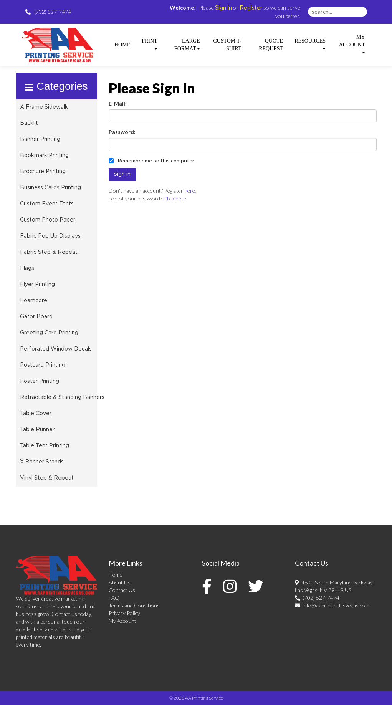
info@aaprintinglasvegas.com (332, 605)
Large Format (187, 44)
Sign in (223, 8)
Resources (310, 44)
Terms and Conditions (134, 605)
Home (115, 574)
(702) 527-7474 (317, 597)
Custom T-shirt (227, 44)
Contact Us (122, 590)
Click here (174, 198)
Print (149, 44)
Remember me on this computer (151, 160)
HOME (122, 45)
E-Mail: (118, 103)
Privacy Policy (124, 613)
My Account (122, 620)
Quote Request (271, 44)
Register (251, 8)
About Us (120, 582)
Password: (122, 132)
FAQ (114, 597)
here (189, 190)
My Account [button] (352, 44)
